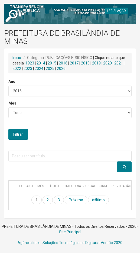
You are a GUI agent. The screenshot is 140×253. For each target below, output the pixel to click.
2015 (52, 63)
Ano (11, 81)
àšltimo (98, 200)
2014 (41, 63)
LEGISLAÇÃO (116, 11)
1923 (29, 63)
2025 (50, 68)
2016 (63, 63)
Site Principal (70, 232)
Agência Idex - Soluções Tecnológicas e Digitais (58, 243)
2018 (85, 63)
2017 (74, 63)
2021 (118, 63)
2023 (28, 68)
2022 (16, 68)
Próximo (76, 200)
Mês (12, 103)
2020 (107, 63)
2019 (96, 63)
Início (16, 58)
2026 (61, 68)
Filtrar (18, 134)
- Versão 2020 (110, 243)
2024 (39, 68)
